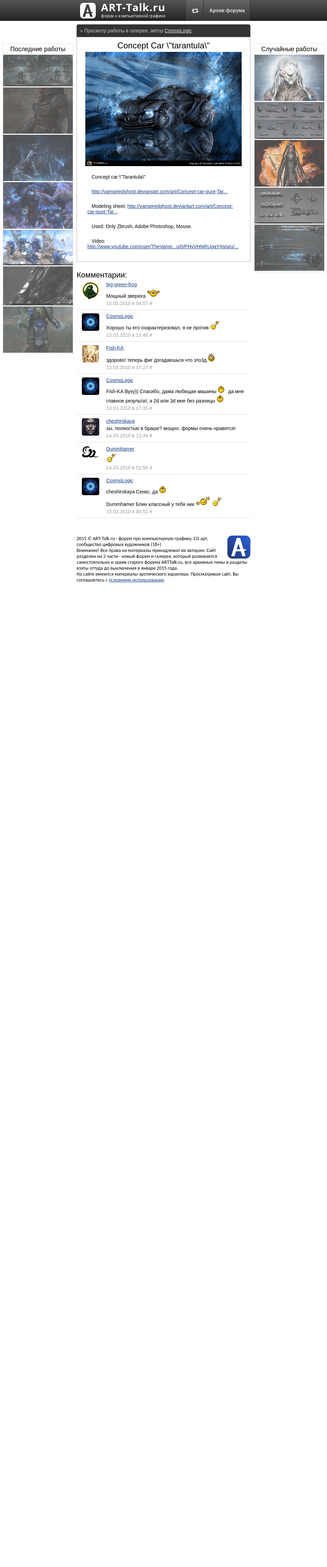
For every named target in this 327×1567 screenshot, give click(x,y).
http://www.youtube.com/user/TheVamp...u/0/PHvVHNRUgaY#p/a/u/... (163, 246)
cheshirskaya (120, 421)
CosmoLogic (178, 30)
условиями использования (136, 580)
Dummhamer (120, 449)
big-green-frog (121, 284)
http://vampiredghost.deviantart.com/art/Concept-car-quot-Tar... (159, 191)
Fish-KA (115, 348)
